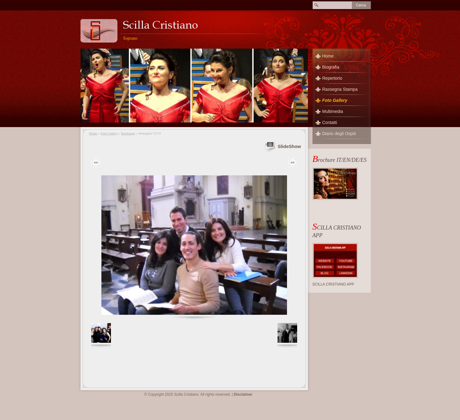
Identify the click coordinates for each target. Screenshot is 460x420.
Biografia (330, 67)
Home (93, 133)
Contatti (329, 122)
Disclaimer (243, 394)
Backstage (128, 133)
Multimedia (332, 111)
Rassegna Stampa (340, 89)
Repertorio (332, 78)
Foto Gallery (109, 133)
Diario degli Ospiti (339, 133)
